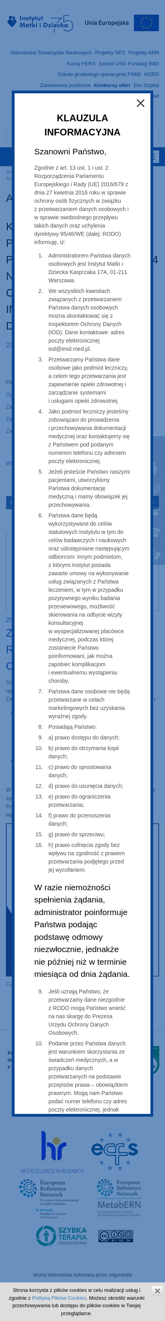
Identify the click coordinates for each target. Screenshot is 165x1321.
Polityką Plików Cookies (59, 1298)
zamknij (157, 1291)
